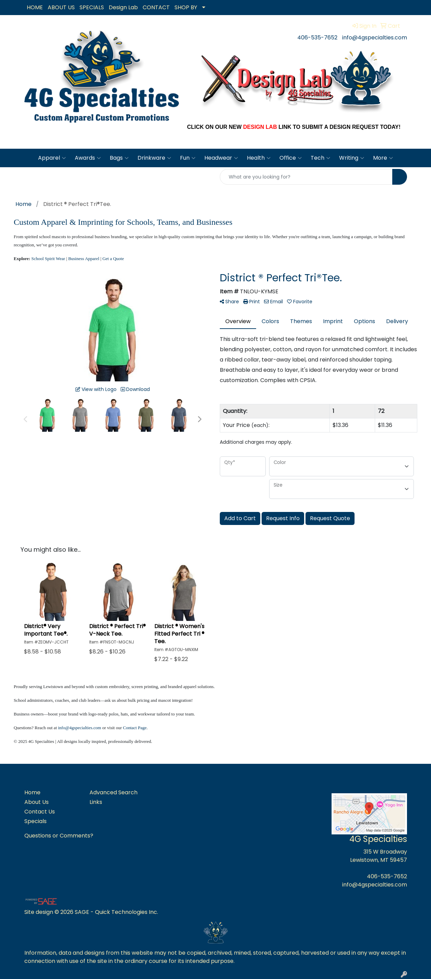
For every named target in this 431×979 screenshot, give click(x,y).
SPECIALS (92, 7)
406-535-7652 (317, 37)
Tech (320, 158)
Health (259, 158)
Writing (351, 158)
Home (32, 792)
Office (290, 158)
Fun (187, 158)
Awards (88, 158)
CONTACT (156, 7)
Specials (35, 821)
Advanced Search (113, 792)
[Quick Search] (306, 177)
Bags (119, 158)
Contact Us (39, 812)
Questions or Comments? (58, 836)
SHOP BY (186, 7)
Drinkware (154, 158)
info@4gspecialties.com (374, 37)
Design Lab (123, 7)
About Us (36, 802)
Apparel (52, 158)
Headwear (221, 158)
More (383, 158)
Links (95, 802)
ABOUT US (61, 7)
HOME (35, 7)
